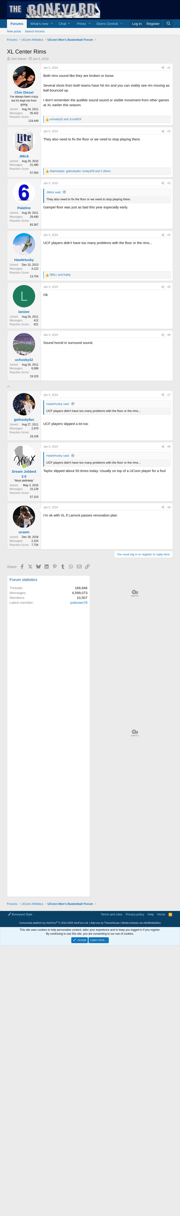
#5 (168, 287)
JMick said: (53, 192)
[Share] (163, 68)
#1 (168, 67)
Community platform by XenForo (54, 1053)
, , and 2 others (80, 171)
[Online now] (24, 466)
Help (151, 1044)
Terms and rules (111, 1044)
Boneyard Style (20, 1044)
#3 (168, 183)
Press (81, 24)
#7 (168, 395)
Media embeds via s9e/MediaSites (141, 1053)
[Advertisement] (135, 610)
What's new (39, 24)
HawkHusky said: (58, 404)
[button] (52, 23)
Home (161, 1044)
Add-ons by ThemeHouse (105, 1053)
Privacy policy (135, 1044)
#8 (168, 446)
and (65, 119)
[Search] (168, 23)
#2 (168, 131)
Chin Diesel (18, 59)
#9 (168, 507)
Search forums (35, 31)
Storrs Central (107, 24)
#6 (168, 334)
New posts (14, 31)
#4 (168, 235)
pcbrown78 (78, 603)
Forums (16, 24)
